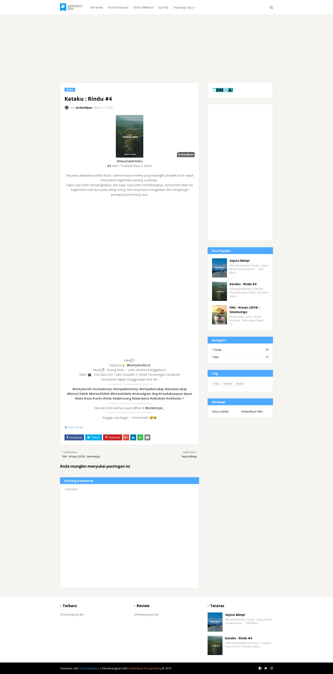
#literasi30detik (99, 394)
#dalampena (140, 398)
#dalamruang (122, 398)
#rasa (88, 398)
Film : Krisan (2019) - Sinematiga (245, 309)
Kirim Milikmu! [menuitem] (143, 7)
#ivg (155, 394)
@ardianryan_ (154, 408)
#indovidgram (141, 394)
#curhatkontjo (102, 389)
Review (228, 383)
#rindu (107, 398)
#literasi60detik (121, 394)
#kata (79, 398)
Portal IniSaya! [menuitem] (118, 7)
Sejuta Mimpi (240, 261)
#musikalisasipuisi (171, 394)
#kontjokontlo (82, 389)
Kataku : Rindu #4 (243, 284)
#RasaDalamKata (129, 161)
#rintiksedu (173, 398)
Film (241, 357)
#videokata (157, 398)
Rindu (79, 427)
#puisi (188, 394)
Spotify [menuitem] (163, 7)
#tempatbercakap (151, 389)
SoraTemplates (89, 668)
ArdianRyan (84, 107)
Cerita (241, 350)
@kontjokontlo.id (138, 365)
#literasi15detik (77, 394)
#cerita (97, 398)
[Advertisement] (166, 53)
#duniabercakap (176, 389)
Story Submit (220, 411)
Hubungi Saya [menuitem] (183, 7)
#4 (109, 166)
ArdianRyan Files (252, 411)
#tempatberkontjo (126, 389)
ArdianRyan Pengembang (144, 668)
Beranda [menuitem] (96, 7)
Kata (71, 427)
